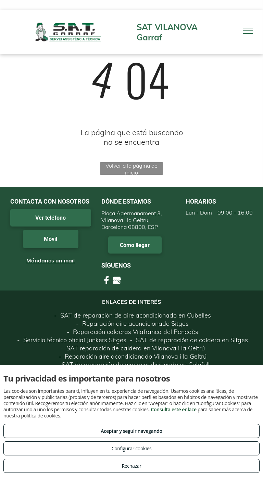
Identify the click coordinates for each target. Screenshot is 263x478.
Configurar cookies (132, 448)
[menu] (248, 31)
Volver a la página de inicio (131, 168)
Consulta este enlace (173, 409)
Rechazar (131, 466)
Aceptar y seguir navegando (131, 431)
